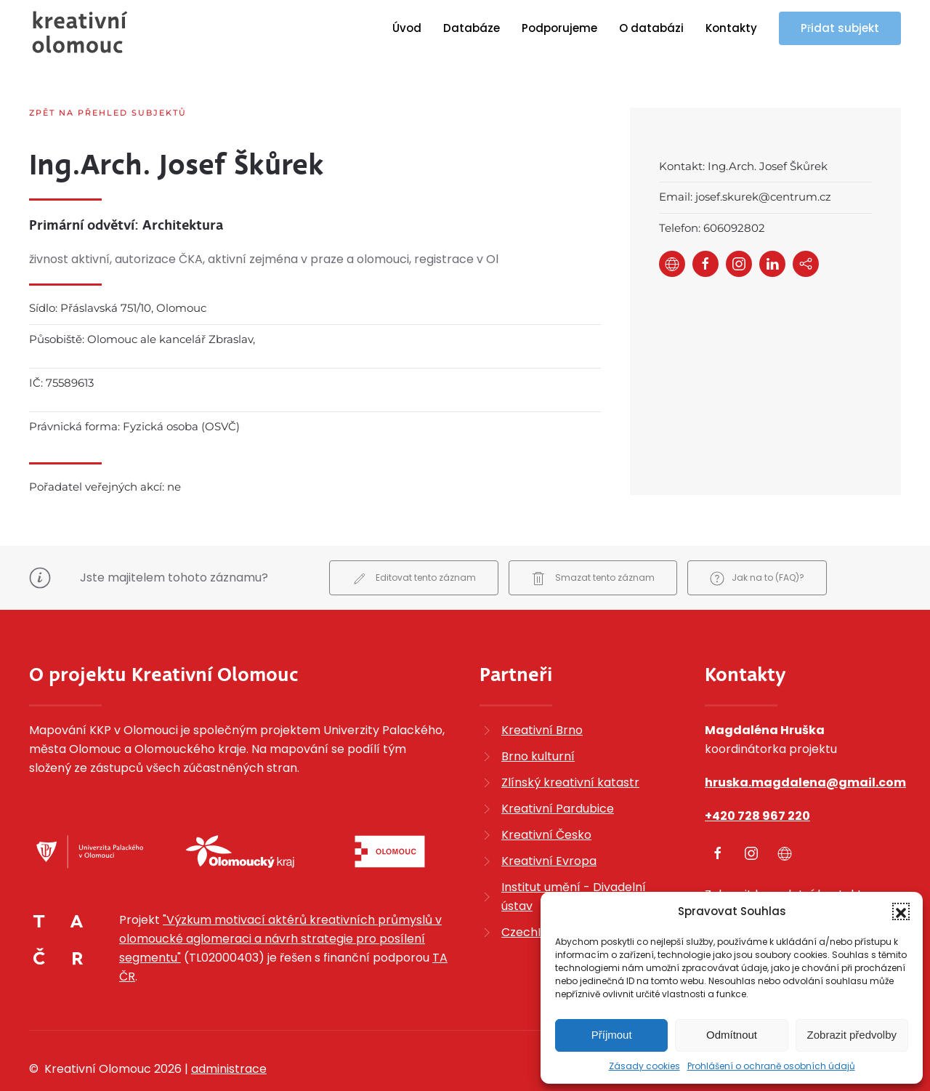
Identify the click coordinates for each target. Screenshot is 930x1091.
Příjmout (611, 1034)
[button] (901, 911)
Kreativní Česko (546, 796)
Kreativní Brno (542, 691)
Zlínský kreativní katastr (570, 744)
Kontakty (731, 28)
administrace (229, 1030)
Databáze (471, 28)
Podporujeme (559, 28)
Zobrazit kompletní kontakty (787, 856)
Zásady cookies (644, 1066)
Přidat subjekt (840, 28)
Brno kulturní (538, 717)
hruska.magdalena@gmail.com (805, 744)
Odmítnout (731, 1034)
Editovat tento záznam (414, 541)
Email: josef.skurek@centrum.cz (745, 197)
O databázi (651, 28)
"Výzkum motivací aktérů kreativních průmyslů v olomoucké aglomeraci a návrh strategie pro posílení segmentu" (280, 900)
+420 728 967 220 (757, 777)
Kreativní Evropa (549, 822)
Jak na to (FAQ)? (757, 541)
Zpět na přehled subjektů (108, 113)
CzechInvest (537, 893)
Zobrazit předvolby (852, 1034)
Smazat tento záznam (593, 541)
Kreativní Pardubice (557, 770)
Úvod (406, 28)
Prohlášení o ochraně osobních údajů (771, 1066)
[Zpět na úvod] (80, 32)
